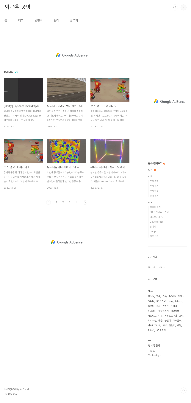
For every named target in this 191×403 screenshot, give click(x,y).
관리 (56, 20)
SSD (164, 325)
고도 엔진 (154, 236)
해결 (179, 325)
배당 (160, 315)
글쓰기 (74, 20)
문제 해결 (154, 191)
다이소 (181, 296)
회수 (158, 296)
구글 (160, 320)
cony (170, 301)
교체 (181, 315)
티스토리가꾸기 (157, 217)
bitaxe (178, 301)
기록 (150, 175)
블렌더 (168, 320)
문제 (158, 306)
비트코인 (152, 320)
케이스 (151, 330)
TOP (184, 390)
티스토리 (152, 310)
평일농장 (175, 310)
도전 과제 (154, 181)
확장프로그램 (171, 315)
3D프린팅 (161, 301)
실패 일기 (154, 195)
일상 (152, 169)
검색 (175, 7)
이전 (48, 202)
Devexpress (157, 221)
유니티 (153, 226)
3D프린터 (161, 330)
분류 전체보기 (156, 163)
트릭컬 (151, 296)
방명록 (39, 20)
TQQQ (172, 296)
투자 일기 (154, 186)
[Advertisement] (72, 54)
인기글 (162, 267)
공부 (150, 201)
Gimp (153, 231)
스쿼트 (165, 306)
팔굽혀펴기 (163, 310)
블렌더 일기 (155, 207)
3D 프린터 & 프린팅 (159, 212)
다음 (85, 202)
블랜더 (151, 306)
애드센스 (177, 320)
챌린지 (172, 325)
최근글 (151, 267)
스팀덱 (174, 306)
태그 (21, 20)
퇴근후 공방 (17, 7)
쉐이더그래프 (154, 325)
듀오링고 (152, 315)
